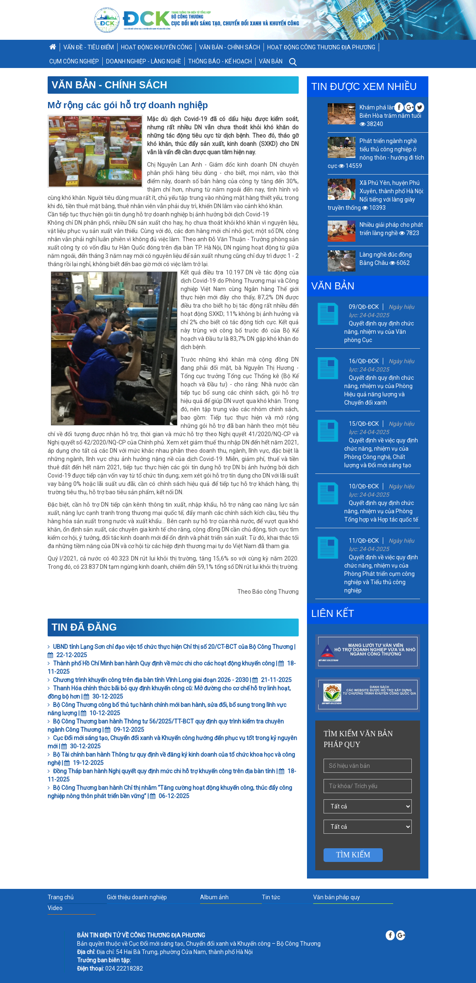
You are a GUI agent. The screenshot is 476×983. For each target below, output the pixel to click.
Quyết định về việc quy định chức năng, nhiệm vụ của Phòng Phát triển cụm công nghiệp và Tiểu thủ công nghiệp (381, 574)
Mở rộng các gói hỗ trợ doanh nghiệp (128, 105)
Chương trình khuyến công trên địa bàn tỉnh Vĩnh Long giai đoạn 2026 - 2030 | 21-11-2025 (170, 680)
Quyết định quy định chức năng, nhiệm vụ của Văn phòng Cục (379, 331)
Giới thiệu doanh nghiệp (137, 897)
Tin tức (271, 897)
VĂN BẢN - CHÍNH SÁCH (229, 47)
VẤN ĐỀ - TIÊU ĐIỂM (88, 47)
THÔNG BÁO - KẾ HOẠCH (220, 61)
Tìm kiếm (353, 855)
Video (55, 908)
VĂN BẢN (271, 61)
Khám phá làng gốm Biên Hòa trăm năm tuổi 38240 (390, 115)
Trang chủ (61, 897)
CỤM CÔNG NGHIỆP (74, 61)
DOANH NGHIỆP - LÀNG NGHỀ (143, 61)
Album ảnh (214, 897)
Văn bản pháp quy (336, 897)
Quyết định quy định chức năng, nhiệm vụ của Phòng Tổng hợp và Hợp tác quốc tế (381, 511)
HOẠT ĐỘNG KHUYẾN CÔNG (156, 47)
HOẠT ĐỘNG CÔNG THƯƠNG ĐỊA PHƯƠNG (321, 47)
